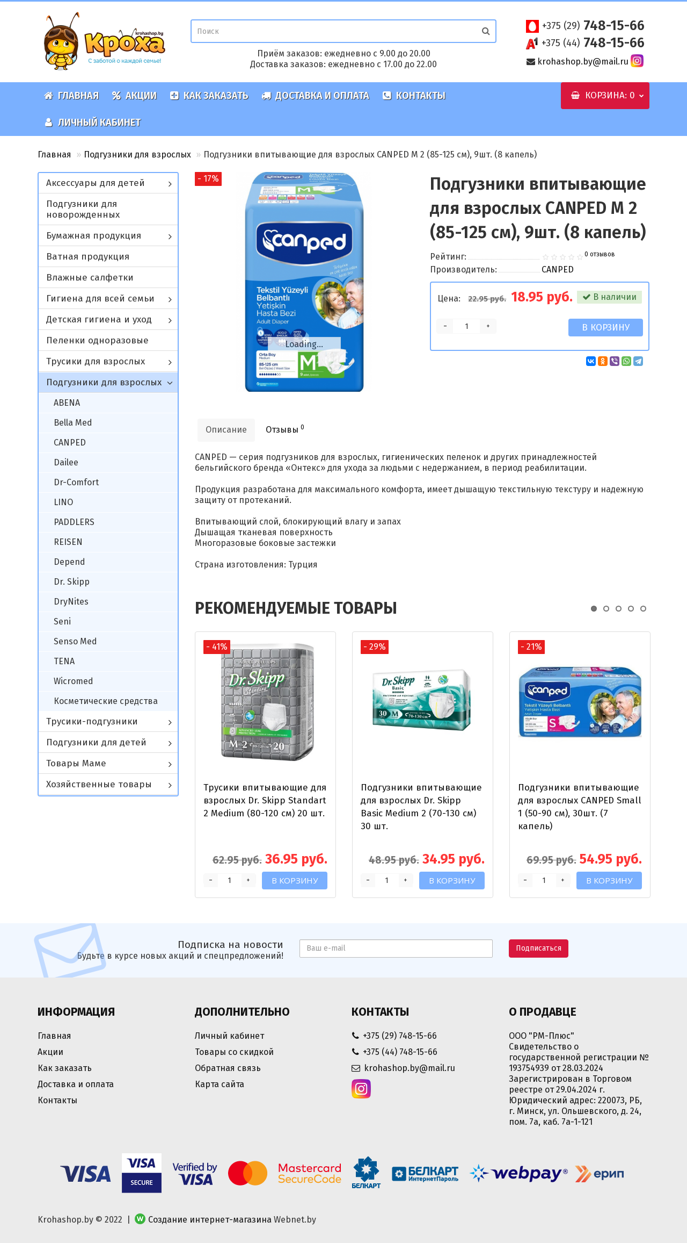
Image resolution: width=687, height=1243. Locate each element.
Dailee (66, 462)
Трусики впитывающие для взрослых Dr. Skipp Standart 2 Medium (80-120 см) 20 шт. (264, 800)
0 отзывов (599, 254)
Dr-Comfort (76, 482)
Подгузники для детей (96, 742)
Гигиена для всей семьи (100, 298)
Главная (71, 96)
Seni (62, 621)
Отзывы (285, 429)
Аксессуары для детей (95, 183)
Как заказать (209, 96)
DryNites (71, 602)
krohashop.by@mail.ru (582, 61)
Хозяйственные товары (99, 784)
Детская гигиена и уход (99, 319)
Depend (69, 562)
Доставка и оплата (315, 96)
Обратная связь (228, 1068)
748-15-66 (593, 26)
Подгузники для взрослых (137, 154)
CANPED (70, 442)
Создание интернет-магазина (210, 1220)
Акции (134, 96)
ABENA (67, 403)
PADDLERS (74, 522)
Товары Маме (76, 763)
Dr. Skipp (72, 582)
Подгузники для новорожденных (83, 209)
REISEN (68, 542)
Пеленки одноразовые (97, 340)
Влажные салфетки (90, 277)
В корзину (606, 327)
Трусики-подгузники (92, 721)
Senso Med (75, 641)
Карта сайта (219, 1084)
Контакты (413, 96)
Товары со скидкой (234, 1052)
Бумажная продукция (93, 235)
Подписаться (538, 948)
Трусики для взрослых (95, 361)
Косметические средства (106, 701)
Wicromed (73, 681)
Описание (226, 430)
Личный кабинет (92, 122)
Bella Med (73, 423)
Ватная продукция (87, 256)
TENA (64, 661)
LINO (63, 502)
